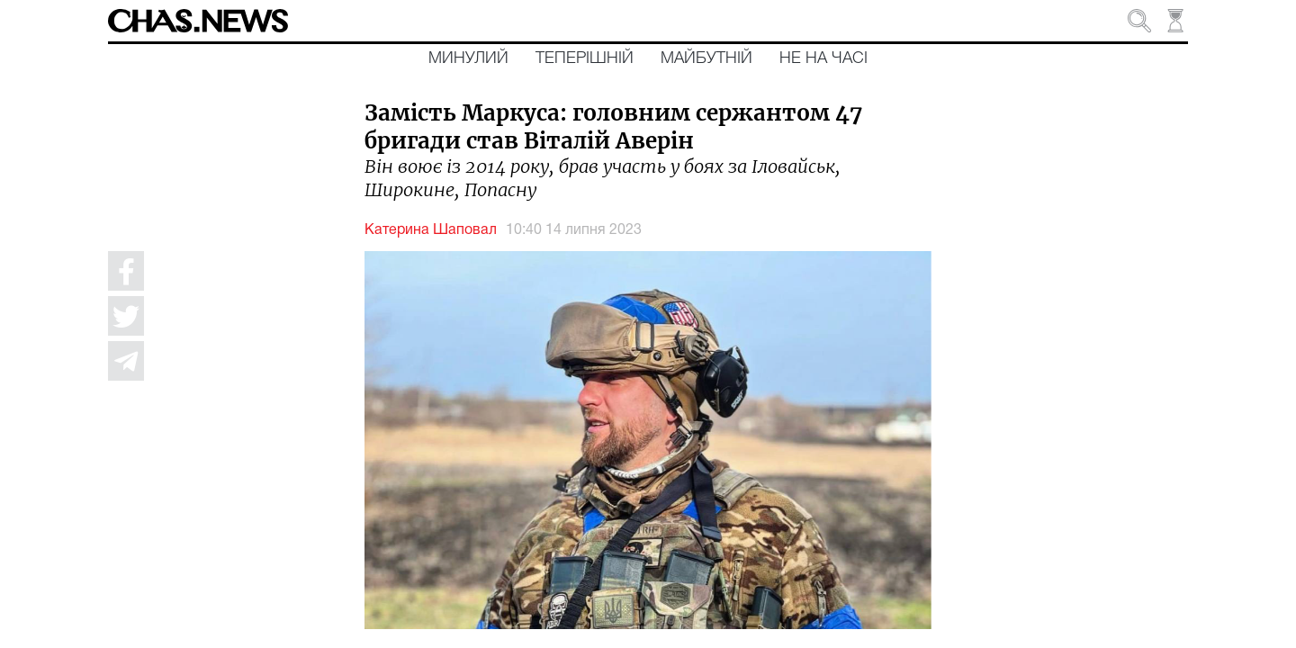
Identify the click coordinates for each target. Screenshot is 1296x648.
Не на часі (823, 58)
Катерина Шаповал (430, 230)
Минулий (468, 58)
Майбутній (706, 58)
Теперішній (585, 58)
